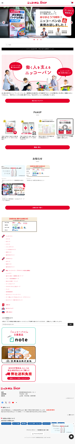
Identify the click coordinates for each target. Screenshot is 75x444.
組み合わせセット (10, 255)
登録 (71, 324)
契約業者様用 (9, 291)
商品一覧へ (37, 147)
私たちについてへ (37, 101)
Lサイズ (8, 244)
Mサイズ (8, 241)
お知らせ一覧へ (37, 207)
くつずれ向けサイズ (11, 249)
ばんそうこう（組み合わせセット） (14, 300)
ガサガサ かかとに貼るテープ (13, 286)
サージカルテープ (10, 284)
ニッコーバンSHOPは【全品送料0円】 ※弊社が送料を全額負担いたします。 (37, 49)
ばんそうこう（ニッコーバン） (13, 294)
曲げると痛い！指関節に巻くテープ (14, 276)
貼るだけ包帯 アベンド (12, 281)
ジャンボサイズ (9, 247)
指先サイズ (8, 252)
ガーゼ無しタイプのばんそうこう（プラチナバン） (18, 297)
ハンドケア (8, 273)
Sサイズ (8, 239)
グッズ (7, 289)
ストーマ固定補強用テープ (12, 278)
